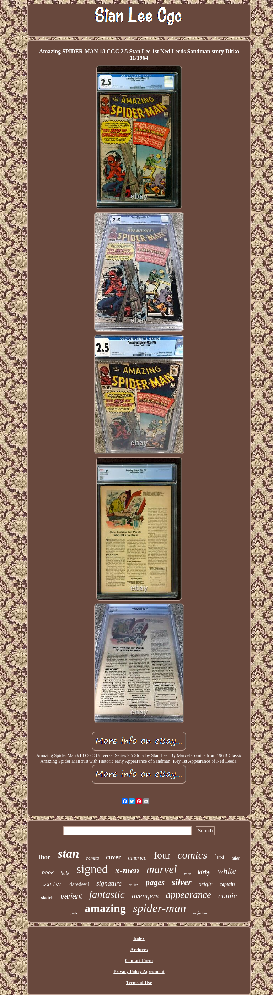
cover (113, 857)
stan (68, 854)
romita (92, 858)
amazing (105, 908)
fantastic (107, 894)
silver (182, 882)
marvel (161, 869)
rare (187, 874)
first (219, 857)
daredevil (79, 884)
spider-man (159, 908)
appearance (188, 894)
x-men (127, 870)
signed (92, 869)
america (137, 858)
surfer (52, 884)
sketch (47, 897)
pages (155, 882)
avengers (145, 896)
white (227, 871)
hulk (65, 873)
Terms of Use (139, 982)
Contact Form (139, 960)
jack (73, 913)
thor (44, 857)
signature (109, 883)
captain (227, 884)
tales (236, 858)
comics (192, 855)
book (48, 872)
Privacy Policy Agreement (138, 971)
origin (206, 884)
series (133, 884)
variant (71, 896)
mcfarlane (200, 913)
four (162, 855)
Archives (139, 949)
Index (139, 938)
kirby (204, 872)
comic (227, 895)
